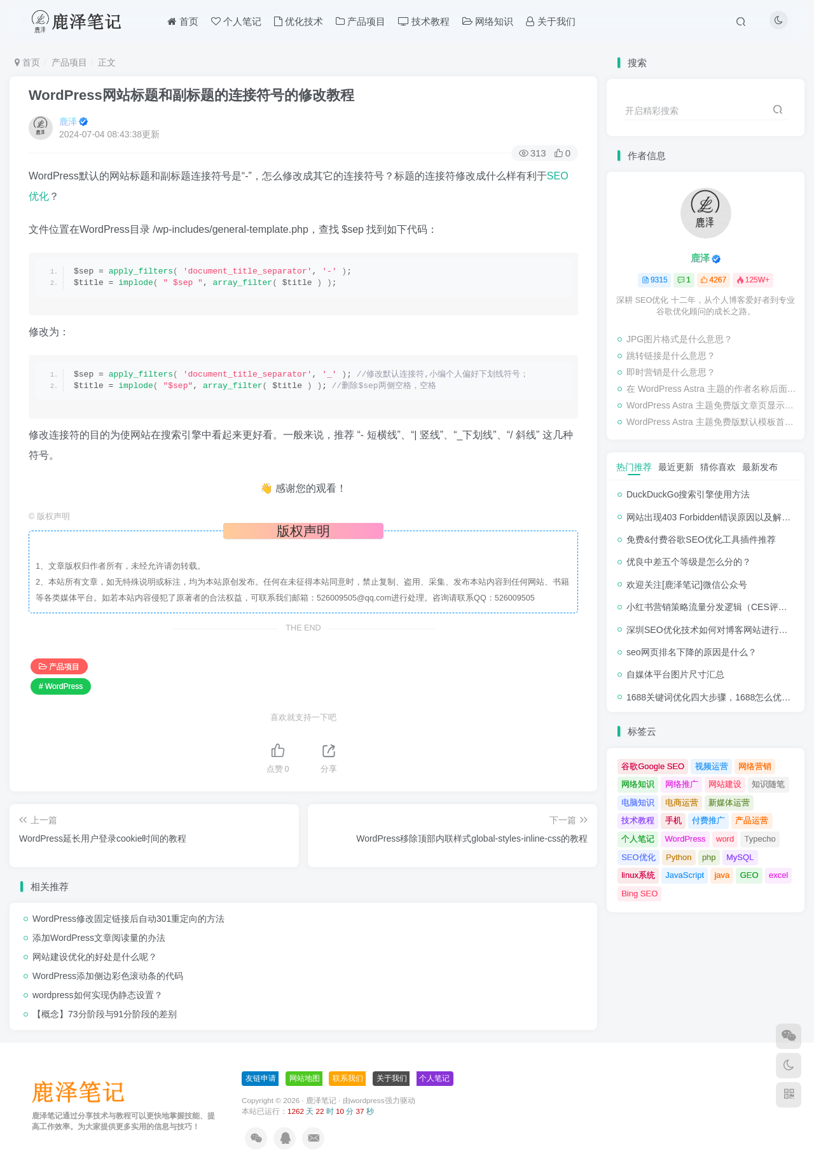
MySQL (740, 857)
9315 (655, 279)
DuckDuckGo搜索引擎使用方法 (688, 494)
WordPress (685, 839)
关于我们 (391, 1078)
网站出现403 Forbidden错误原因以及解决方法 (717, 517)
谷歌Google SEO (652, 766)
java (721, 875)
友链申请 (260, 1078)
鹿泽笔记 (321, 1100)
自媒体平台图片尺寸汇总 (675, 674)
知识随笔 (768, 784)
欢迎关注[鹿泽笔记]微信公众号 (686, 585)
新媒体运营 (729, 802)
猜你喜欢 (718, 467)
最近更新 (676, 467)
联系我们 (348, 1078)
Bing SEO (639, 893)
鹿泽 (68, 121)
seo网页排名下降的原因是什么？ (691, 652)
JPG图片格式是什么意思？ (679, 339)
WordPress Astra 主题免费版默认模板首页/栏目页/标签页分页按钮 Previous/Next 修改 (712, 422)
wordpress (367, 1100)
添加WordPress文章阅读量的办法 (98, 938)
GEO (749, 875)
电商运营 (681, 802)
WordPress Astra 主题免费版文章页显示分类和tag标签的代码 (712, 405)
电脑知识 (637, 802)
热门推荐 (634, 467)
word (725, 839)
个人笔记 (637, 839)
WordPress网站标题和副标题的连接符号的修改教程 (191, 95)
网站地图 (304, 1078)
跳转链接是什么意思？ (670, 356)
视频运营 (711, 766)
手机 (673, 820)
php (709, 857)
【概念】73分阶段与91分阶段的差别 (104, 1014)
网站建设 (725, 784)
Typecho (760, 839)
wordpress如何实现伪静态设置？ (97, 995)
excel (778, 875)
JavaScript (684, 875)
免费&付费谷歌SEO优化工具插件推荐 (701, 539)
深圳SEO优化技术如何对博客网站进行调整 (711, 630)
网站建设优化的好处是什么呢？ (94, 957)
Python (678, 857)
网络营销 (754, 766)
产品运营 (751, 820)
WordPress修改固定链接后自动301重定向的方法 (128, 919)
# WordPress (61, 686)
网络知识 (637, 784)
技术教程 (637, 820)
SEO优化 (638, 857)
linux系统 (638, 875)
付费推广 (708, 820)
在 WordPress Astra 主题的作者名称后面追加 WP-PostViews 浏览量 (712, 389)
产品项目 (69, 62)
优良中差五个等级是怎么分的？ (688, 562)
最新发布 (760, 467)
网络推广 (681, 784)
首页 (27, 62)
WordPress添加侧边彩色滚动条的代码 (107, 976)
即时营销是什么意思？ (670, 372)
